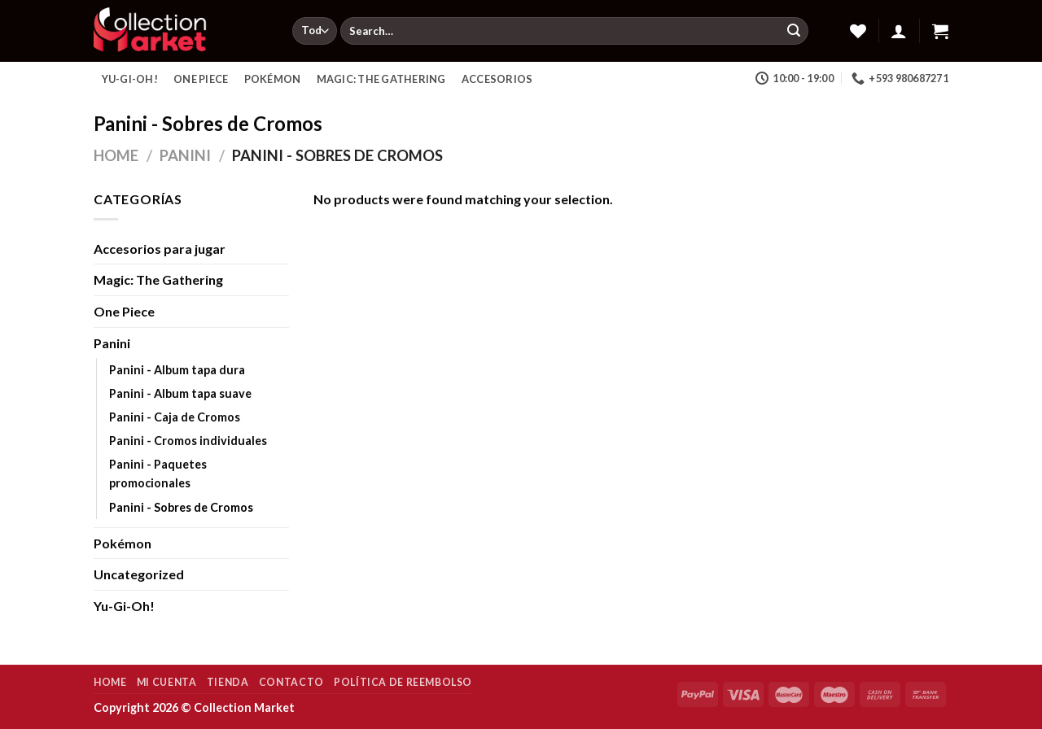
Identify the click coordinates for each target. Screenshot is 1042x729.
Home (116, 155)
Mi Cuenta (167, 682)
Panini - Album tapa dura (177, 370)
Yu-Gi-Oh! (130, 78)
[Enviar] (794, 31)
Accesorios (497, 78)
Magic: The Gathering (381, 78)
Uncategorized (139, 574)
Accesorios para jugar (159, 248)
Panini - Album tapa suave (180, 393)
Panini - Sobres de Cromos (181, 507)
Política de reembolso (403, 682)
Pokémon (272, 78)
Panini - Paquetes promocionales (158, 473)
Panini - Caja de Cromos (174, 417)
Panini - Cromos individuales (188, 440)
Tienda (228, 682)
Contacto (291, 682)
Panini (185, 155)
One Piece (200, 78)
